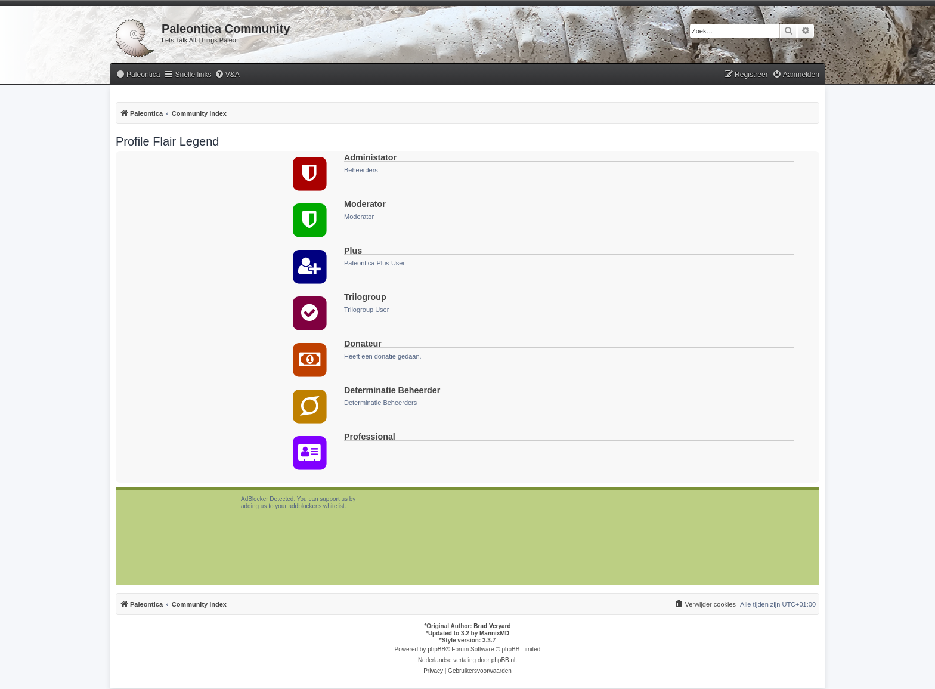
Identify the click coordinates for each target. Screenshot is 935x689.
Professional (369, 436)
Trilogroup (365, 297)
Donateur (363, 343)
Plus (353, 250)
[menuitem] (138, 75)
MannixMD (494, 633)
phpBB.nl (503, 660)
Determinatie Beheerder (392, 390)
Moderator (365, 204)
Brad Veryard (491, 626)
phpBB (436, 649)
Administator (370, 157)
